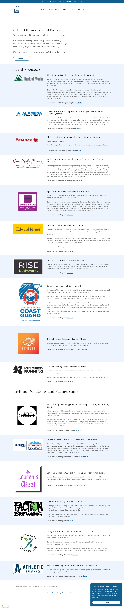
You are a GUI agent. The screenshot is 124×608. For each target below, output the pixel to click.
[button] (109, 9)
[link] (16, 9)
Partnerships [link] (69, 9)
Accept (106, 602)
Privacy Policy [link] (56, 593)
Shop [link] (49, 593)
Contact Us (22, 58)
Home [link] (43, 9)
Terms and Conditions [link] (69, 593)
